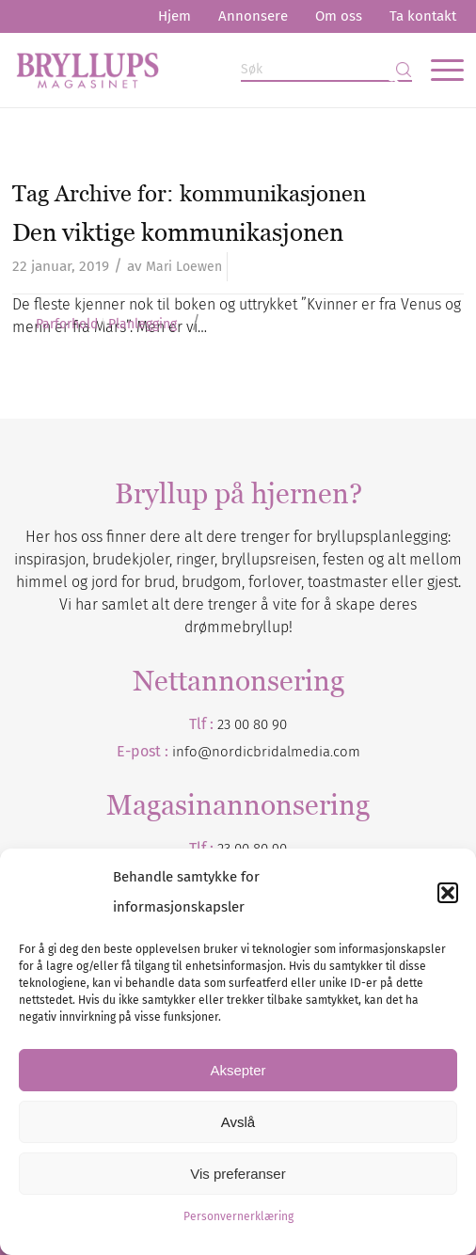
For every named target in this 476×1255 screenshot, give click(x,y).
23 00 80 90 (252, 724)
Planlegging (142, 324)
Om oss (338, 16)
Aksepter (237, 1070)
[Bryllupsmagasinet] (193, 69)
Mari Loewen (184, 267)
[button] (447, 892)
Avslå (238, 1122)
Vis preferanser (237, 1174)
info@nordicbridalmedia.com (266, 751)
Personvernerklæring (238, 1216)
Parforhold (67, 324)
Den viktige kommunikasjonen (177, 232)
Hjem (174, 16)
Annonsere (253, 16)
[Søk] (326, 70)
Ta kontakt (422, 16)
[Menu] (438, 69)
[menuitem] (174, 16)
